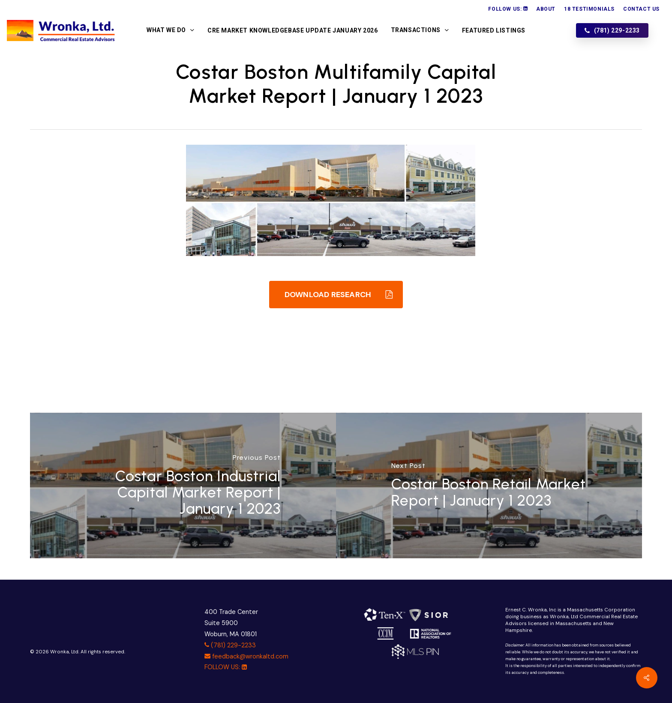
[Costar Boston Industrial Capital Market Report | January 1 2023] (183, 485)
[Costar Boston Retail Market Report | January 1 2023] (489, 485)
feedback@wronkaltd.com (246, 656)
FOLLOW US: (225, 667)
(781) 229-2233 (230, 645)
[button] (336, 294)
